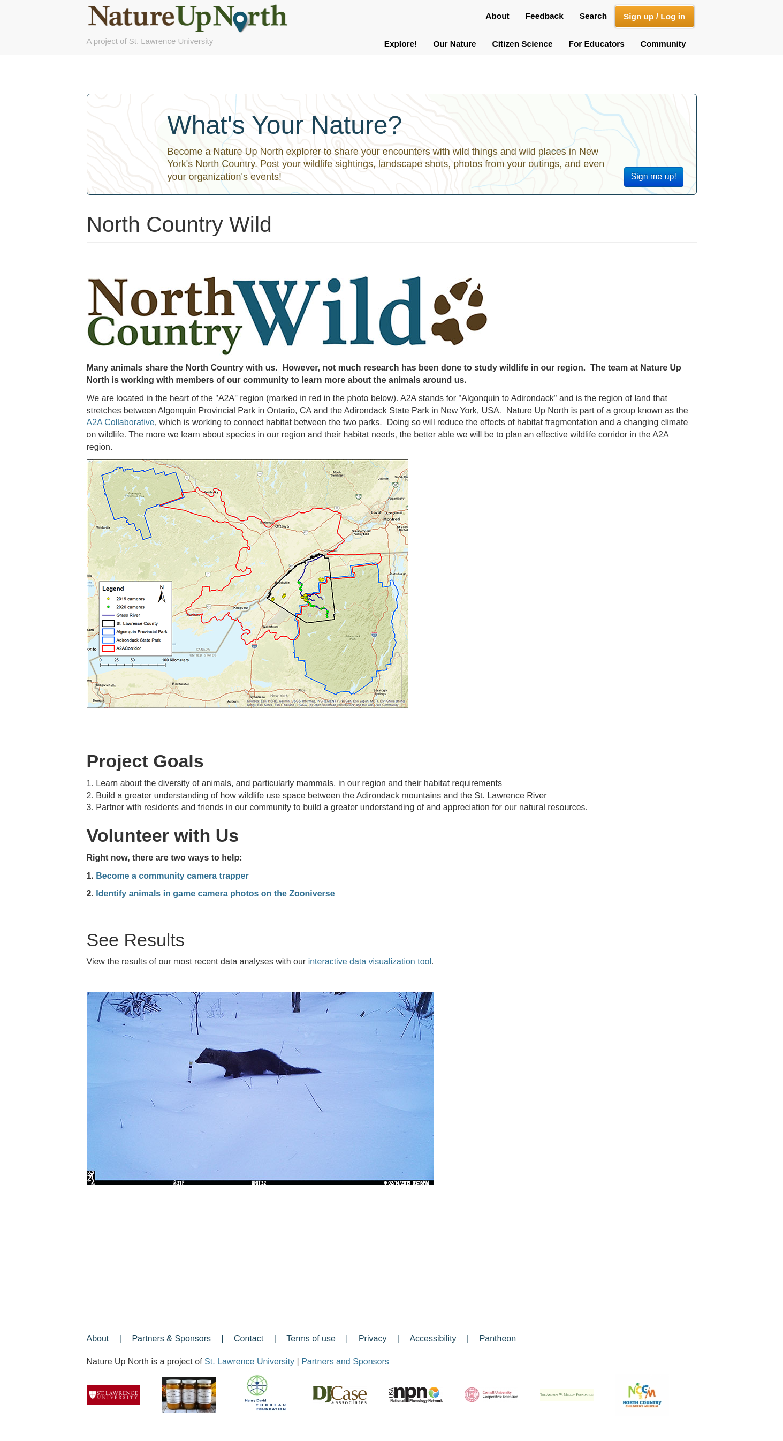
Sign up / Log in (654, 16)
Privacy (372, 1338)
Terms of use (311, 1338)
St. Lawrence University (249, 1361)
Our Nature (454, 43)
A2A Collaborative (121, 422)
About (497, 15)
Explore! (400, 43)
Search (593, 15)
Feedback (545, 15)
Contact (248, 1338)
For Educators (597, 43)
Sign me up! (653, 176)
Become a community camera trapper (172, 875)
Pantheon (498, 1338)
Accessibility (432, 1338)
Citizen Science (522, 43)
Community (663, 43)
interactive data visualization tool (369, 961)
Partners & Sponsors (171, 1338)
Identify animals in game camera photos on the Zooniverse (215, 893)
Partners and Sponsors (345, 1361)
